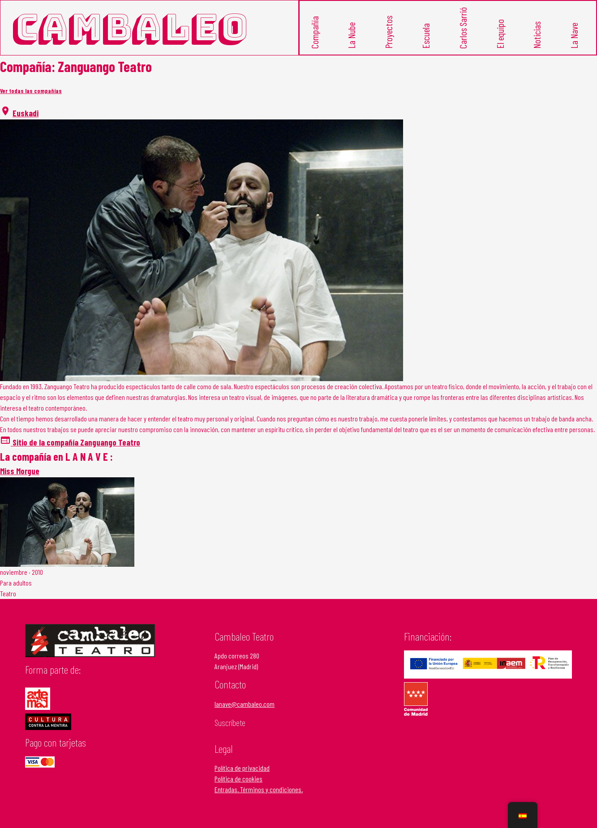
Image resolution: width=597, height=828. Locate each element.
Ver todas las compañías (31, 98)
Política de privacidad (242, 776)
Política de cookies (238, 786)
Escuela (426, 45)
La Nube (352, 44)
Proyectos (389, 41)
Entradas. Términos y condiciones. (259, 797)
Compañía (314, 42)
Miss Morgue (19, 479)
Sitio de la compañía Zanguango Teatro (70, 450)
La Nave (574, 44)
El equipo (500, 43)
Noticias (537, 44)
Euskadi (26, 121)
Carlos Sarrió (463, 38)
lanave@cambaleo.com (245, 712)
